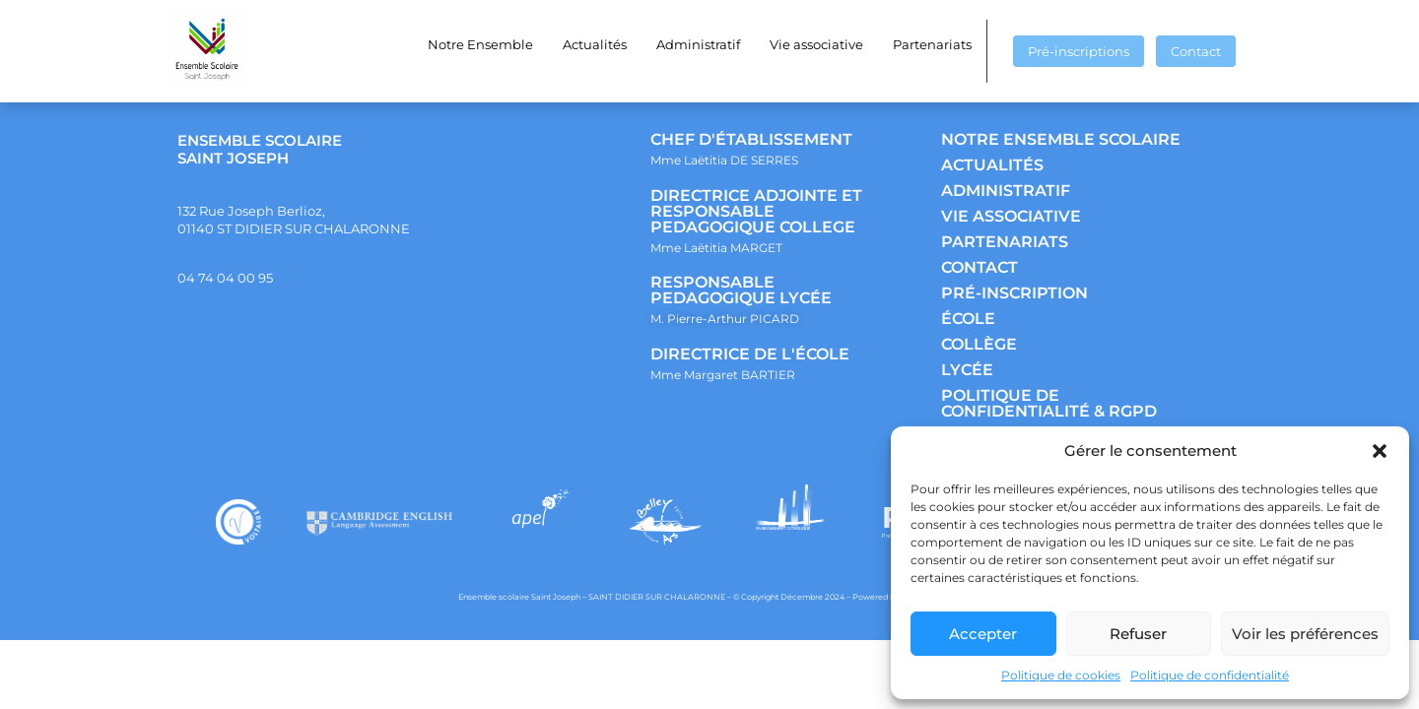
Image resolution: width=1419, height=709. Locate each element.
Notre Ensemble (480, 44)
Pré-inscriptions (1078, 51)
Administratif (698, 44)
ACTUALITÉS (992, 165)
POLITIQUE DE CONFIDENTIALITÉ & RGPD (1049, 403)
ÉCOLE (968, 318)
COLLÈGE (979, 344)
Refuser (1138, 633)
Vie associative (816, 44)
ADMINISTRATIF (1005, 190)
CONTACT (979, 267)
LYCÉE (967, 369)
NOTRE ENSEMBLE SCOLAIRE (1061, 139)
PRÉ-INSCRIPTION (1014, 293)
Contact (1196, 51)
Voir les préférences (1305, 633)
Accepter (983, 633)
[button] (1379, 451)
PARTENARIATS (1004, 241)
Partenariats (932, 44)
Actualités (595, 44)
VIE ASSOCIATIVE (1011, 216)
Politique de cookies (1060, 675)
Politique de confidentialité (1209, 675)
